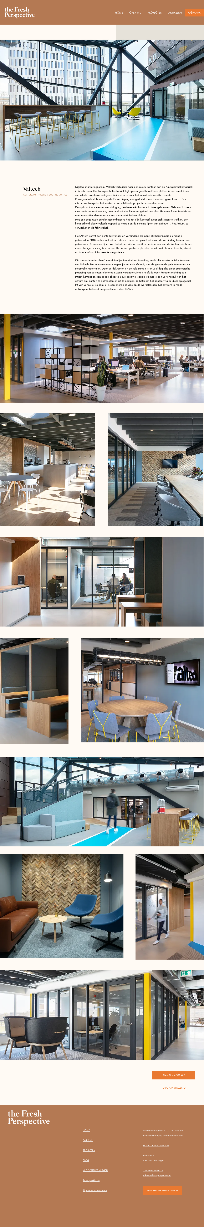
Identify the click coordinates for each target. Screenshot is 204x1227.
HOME (86, 1130)
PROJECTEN (89, 1150)
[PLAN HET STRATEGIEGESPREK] (162, 1190)
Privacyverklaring (91, 1180)
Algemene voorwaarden (95, 1190)
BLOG (86, 1160)
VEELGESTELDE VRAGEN (95, 1170)
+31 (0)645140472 (153, 1170)
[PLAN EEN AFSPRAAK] (173, 1075)
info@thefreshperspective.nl (157, 1175)
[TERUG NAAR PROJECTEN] (174, 1088)
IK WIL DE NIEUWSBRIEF (156, 1145)
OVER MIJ (88, 1140)
